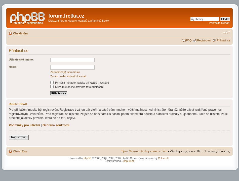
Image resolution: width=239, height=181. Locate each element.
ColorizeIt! (163, 158)
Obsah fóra (20, 33)
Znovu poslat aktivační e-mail (68, 76)
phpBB (87, 158)
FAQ (189, 40)
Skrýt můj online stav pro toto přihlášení (77, 86)
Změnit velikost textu (226, 32)
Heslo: (13, 66)
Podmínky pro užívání (24, 125)
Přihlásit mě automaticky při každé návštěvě (79, 82)
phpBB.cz (129, 161)
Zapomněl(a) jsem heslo (65, 72)
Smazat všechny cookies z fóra (148, 151)
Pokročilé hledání (219, 22)
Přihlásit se (223, 40)
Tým (124, 151)
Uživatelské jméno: (21, 59)
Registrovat (204, 40)
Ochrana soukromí (56, 125)
